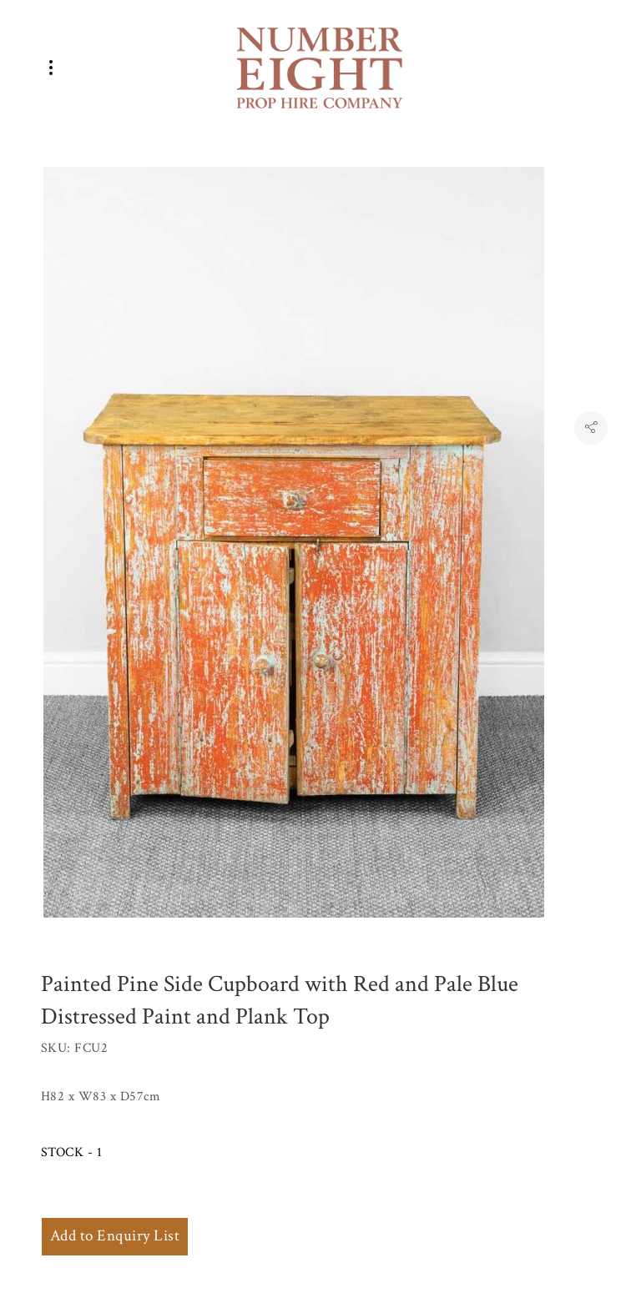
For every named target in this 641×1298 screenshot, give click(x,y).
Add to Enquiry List (114, 1235)
